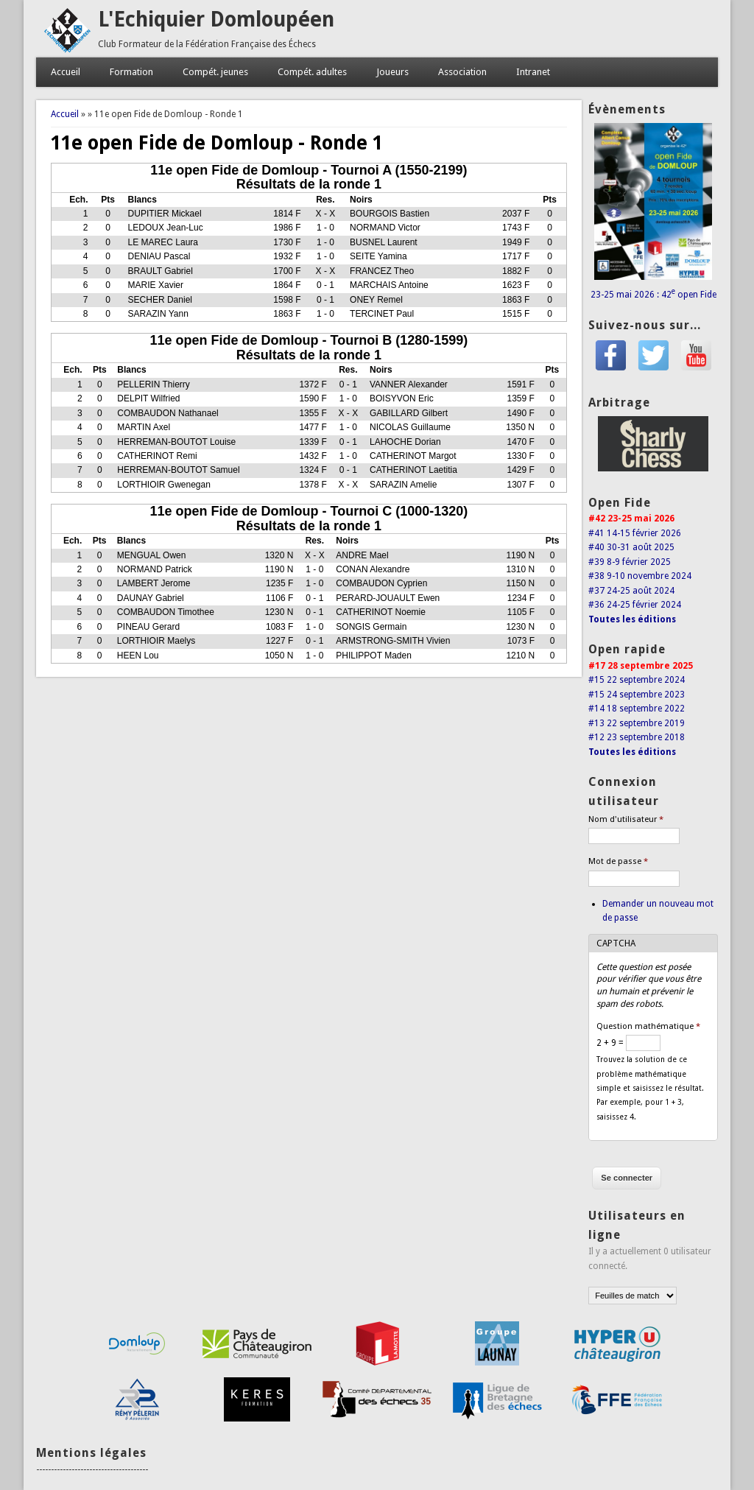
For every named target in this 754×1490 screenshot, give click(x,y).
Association (462, 71)
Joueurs (392, 71)
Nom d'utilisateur (625, 819)
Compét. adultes (312, 71)
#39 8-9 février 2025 (629, 562)
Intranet (533, 71)
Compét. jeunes (215, 71)
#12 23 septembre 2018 (636, 737)
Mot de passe (618, 861)
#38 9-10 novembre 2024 (639, 576)
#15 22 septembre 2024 (636, 680)
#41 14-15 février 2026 (634, 533)
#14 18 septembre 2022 (636, 708)
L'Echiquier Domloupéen (216, 19)
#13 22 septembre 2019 (636, 723)
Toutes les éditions (632, 619)
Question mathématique (648, 1026)
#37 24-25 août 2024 (631, 591)
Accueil (65, 71)
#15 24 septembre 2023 (636, 694)
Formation (131, 71)
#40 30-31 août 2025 (631, 547)
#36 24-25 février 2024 (634, 605)
